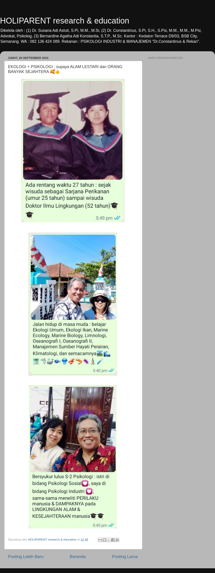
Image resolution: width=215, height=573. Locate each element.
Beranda (78, 556)
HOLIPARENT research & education (64, 20)
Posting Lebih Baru (26, 556)
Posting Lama (125, 556)
